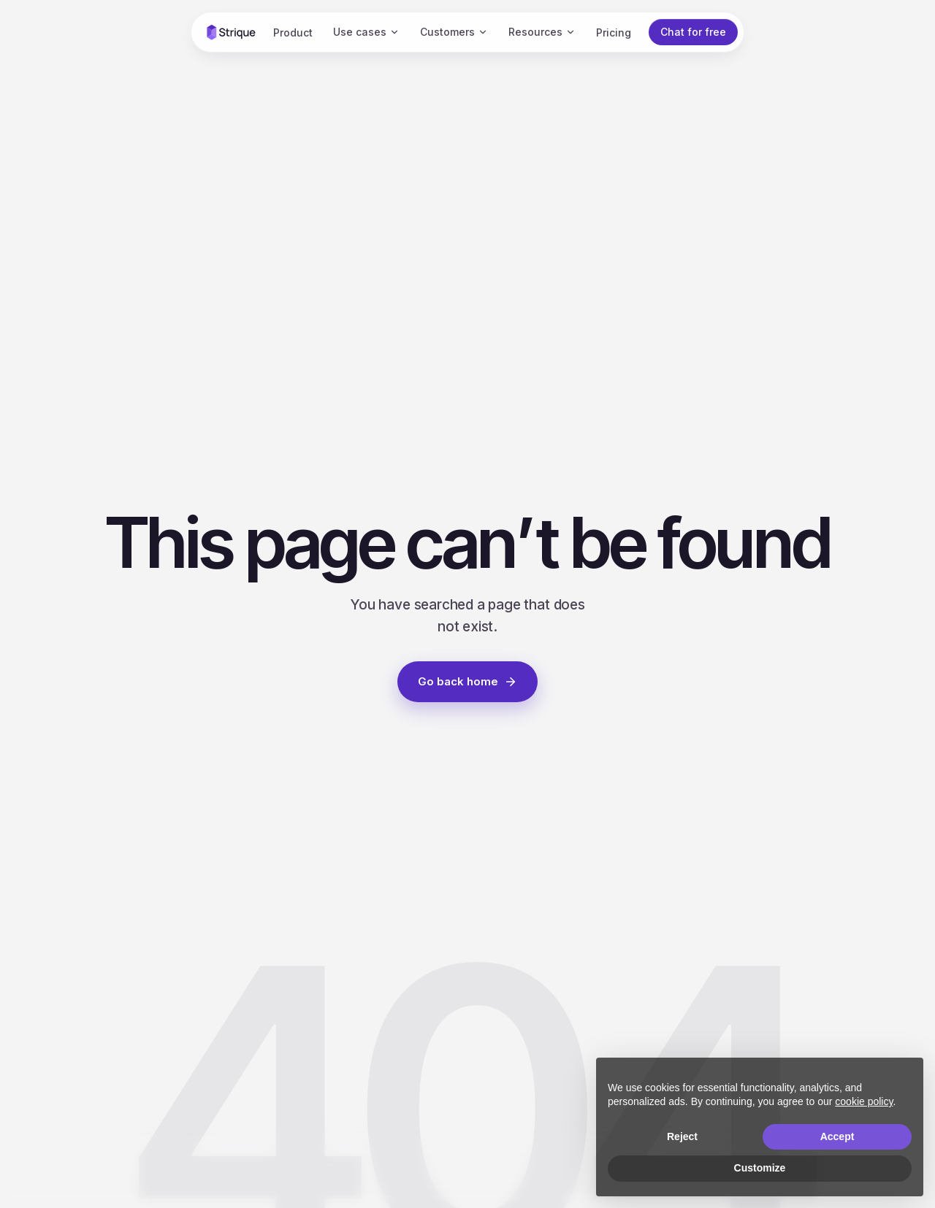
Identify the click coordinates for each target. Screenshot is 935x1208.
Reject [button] (682, 1136)
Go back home (467, 681)
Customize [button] (760, 1168)
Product (293, 32)
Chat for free (693, 32)
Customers (454, 32)
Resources (542, 32)
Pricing (613, 32)
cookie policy (864, 1101)
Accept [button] (837, 1136)
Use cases (366, 32)
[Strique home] (231, 32)
